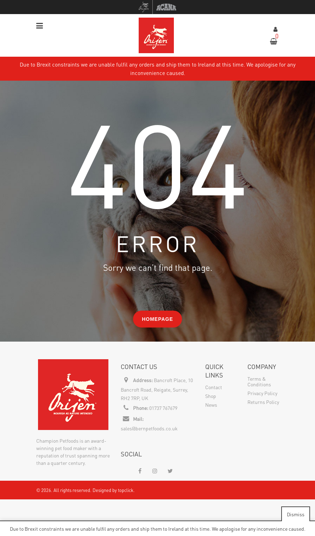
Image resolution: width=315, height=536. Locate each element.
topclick (125, 490)
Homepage (157, 319)
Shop (210, 396)
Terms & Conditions (259, 381)
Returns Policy (263, 402)
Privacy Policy (262, 393)
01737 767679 (163, 408)
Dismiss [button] (295, 514)
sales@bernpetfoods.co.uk (149, 428)
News (211, 404)
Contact (213, 387)
